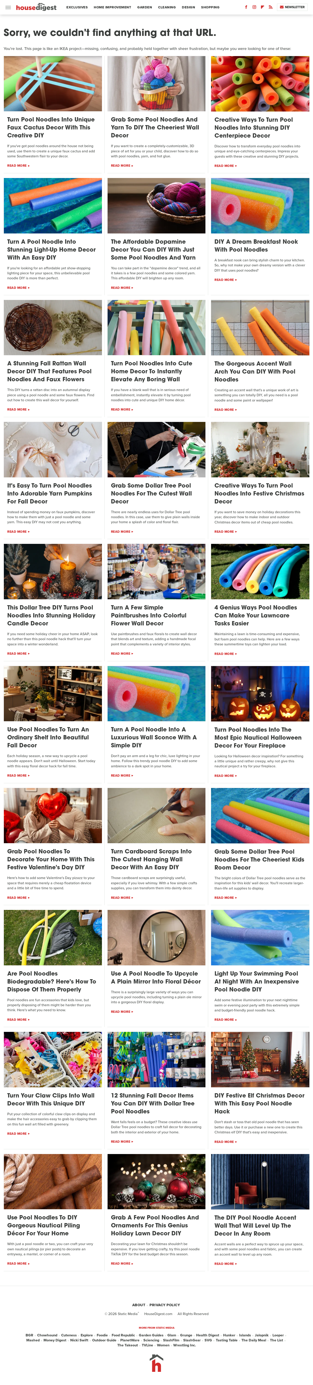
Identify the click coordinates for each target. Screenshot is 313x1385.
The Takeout (127, 1345)
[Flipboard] (262, 8)
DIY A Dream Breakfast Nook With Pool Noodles (256, 246)
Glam (171, 1335)
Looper (278, 1335)
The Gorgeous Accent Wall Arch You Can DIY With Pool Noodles (254, 372)
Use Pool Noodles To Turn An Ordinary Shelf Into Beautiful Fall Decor (48, 738)
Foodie (102, 1335)
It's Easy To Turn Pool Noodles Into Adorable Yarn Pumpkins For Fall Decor (49, 494)
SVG (208, 1340)
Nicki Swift (79, 1340)
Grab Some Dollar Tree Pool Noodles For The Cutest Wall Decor (151, 494)
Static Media (128, 1313)
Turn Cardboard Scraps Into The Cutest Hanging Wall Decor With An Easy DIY (151, 860)
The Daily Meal (253, 1340)
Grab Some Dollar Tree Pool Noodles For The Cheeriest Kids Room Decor (259, 860)
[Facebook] (246, 8)
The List (276, 1340)
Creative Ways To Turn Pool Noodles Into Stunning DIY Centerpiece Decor (253, 128)
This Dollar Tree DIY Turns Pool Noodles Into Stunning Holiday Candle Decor (51, 616)
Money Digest (54, 1340)
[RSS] (270, 8)
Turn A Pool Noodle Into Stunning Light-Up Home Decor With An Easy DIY (51, 250)
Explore (87, 1335)
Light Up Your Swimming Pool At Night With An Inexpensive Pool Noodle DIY (256, 982)
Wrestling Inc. (184, 1345)
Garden (144, 7)
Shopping (210, 7)
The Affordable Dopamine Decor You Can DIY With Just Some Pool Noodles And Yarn (153, 250)
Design (188, 7)
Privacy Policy (164, 1305)
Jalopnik (262, 1335)
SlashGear (192, 1340)
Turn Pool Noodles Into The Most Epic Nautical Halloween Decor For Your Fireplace (258, 738)
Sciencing (151, 1340)
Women (163, 1345)
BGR (29, 1335)
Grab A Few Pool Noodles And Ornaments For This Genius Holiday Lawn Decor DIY (155, 1226)
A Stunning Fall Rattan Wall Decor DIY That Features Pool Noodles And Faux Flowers (49, 372)
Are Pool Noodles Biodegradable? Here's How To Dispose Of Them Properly (51, 982)
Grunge (186, 1335)
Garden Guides (151, 1335)
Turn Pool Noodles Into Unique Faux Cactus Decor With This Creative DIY (51, 128)
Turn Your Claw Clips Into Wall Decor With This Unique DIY (50, 1100)
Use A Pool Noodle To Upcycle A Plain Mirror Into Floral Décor (156, 978)
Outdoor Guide (104, 1340)
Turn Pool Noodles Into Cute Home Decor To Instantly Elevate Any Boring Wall (151, 372)
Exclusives (77, 7)
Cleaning (167, 7)
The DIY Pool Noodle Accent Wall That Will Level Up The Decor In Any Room (255, 1226)
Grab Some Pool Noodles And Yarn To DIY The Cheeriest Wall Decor (155, 128)
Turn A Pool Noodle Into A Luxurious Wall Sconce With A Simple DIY (154, 738)
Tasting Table (227, 1340)
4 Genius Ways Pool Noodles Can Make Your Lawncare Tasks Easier (255, 616)
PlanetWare (130, 1340)
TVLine (147, 1345)
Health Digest (207, 1335)
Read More (17, 165)
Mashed (33, 1340)
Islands (245, 1335)
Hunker (229, 1335)
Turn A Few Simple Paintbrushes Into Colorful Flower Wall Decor (148, 616)
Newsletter (292, 7)
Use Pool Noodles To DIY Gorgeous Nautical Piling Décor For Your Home (43, 1226)
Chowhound (47, 1335)
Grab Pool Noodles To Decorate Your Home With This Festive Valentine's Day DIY (50, 860)
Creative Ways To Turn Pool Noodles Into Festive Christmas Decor (259, 494)
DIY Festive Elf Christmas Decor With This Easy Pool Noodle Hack (259, 1104)
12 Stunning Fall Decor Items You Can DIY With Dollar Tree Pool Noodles (153, 1104)
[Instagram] (254, 8)
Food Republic (123, 1335)
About (138, 1305)
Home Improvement (112, 7)
